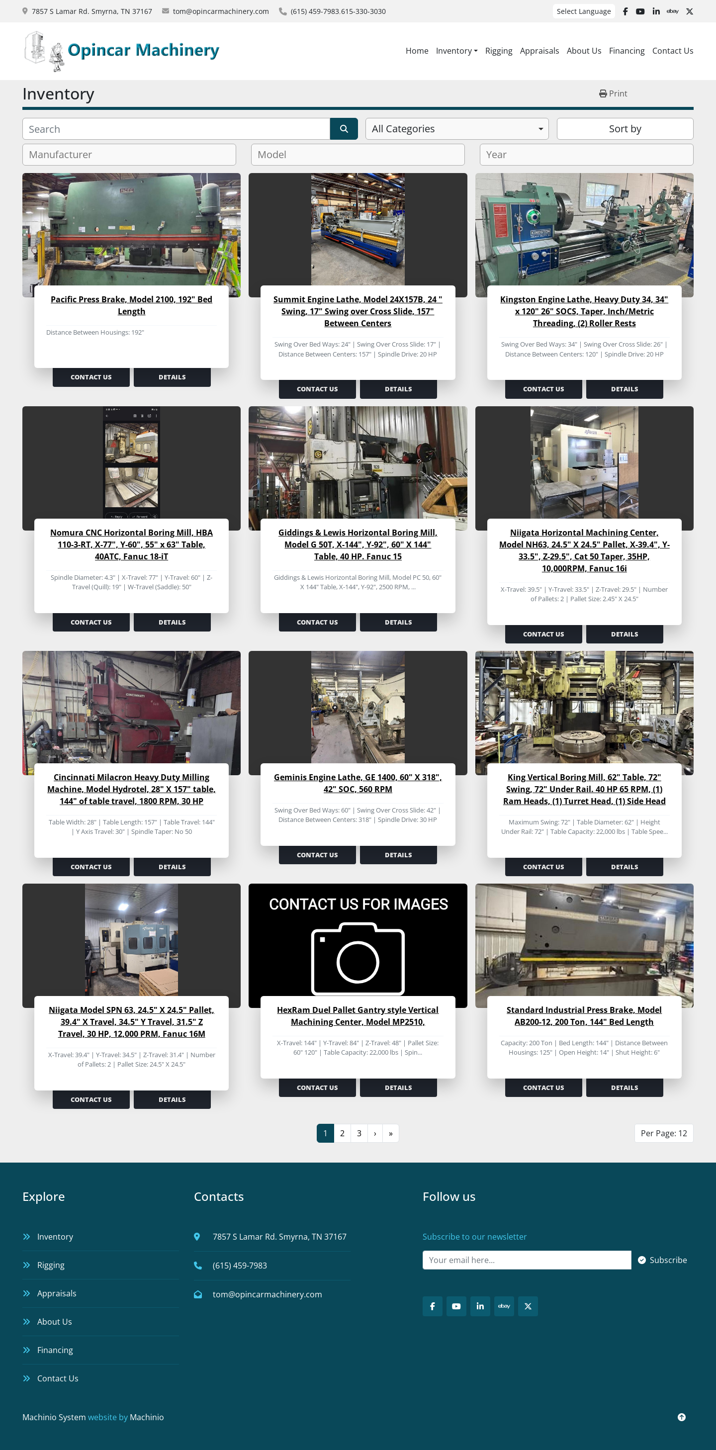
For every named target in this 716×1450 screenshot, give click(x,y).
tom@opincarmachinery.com (221, 11)
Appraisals (539, 50)
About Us (584, 50)
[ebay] (673, 11)
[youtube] (640, 11)
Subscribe (662, 1260)
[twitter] (690, 11)
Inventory (454, 50)
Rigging (499, 50)
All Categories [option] (403, 128)
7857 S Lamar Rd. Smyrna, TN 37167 (92, 11)
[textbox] (64, 154)
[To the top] (682, 1417)
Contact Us (673, 50)
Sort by (625, 128)
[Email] (527, 1260)
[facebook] (625, 11)
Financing (627, 50)
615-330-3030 (363, 11)
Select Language (584, 11)
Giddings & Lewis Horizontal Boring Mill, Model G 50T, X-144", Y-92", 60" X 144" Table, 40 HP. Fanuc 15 (358, 544)
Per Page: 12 (664, 1133)
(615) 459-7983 (315, 11)
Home (417, 50)
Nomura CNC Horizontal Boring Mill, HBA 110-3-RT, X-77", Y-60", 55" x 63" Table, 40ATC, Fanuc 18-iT (131, 544)
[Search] (176, 129)
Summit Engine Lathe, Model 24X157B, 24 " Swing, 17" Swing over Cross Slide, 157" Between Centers (358, 311)
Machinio (147, 1417)
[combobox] (457, 129)
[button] (457, 51)
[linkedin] (656, 11)
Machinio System (54, 1417)
